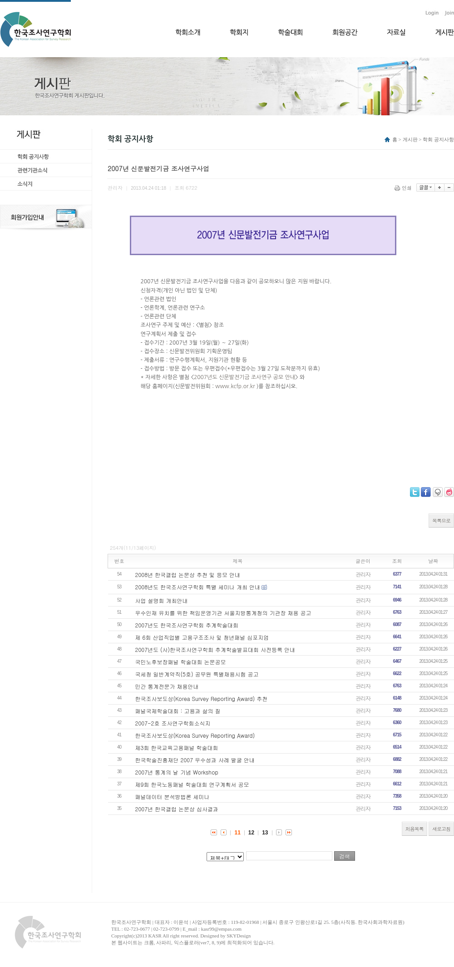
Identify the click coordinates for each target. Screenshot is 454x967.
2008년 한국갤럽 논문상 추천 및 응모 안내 (188, 574)
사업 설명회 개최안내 (161, 600)
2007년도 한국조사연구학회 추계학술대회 (187, 625)
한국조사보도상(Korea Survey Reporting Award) (195, 735)
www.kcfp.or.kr (236, 386)
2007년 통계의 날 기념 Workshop (176, 772)
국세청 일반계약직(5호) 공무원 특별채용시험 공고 (197, 674)
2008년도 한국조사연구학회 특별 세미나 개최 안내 (198, 587)
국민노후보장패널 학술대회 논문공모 (180, 662)
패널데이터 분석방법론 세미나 (172, 796)
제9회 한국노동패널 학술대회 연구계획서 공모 (192, 784)
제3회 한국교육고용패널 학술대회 (176, 747)
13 (265, 832)
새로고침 (441, 828)
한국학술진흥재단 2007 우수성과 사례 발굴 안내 (195, 760)
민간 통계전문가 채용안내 (167, 686)
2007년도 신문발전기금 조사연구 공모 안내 (244, 377)
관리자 (362, 574)
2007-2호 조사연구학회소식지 (173, 723)
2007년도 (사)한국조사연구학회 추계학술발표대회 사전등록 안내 (215, 649)
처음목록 (414, 828)
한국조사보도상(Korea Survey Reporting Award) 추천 (201, 698)
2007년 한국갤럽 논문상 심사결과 (177, 809)
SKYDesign (239, 935)
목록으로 (441, 520)
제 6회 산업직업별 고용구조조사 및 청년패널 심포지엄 (202, 637)
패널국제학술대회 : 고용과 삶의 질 (178, 711)
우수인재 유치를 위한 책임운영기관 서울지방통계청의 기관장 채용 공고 (223, 613)
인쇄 (404, 187)
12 (251, 832)
